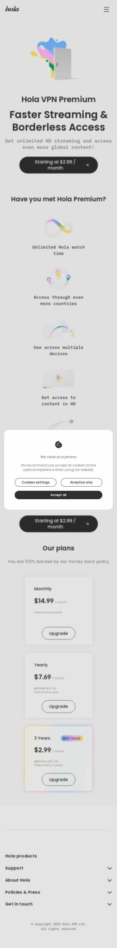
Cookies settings (35, 482)
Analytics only (81, 482)
